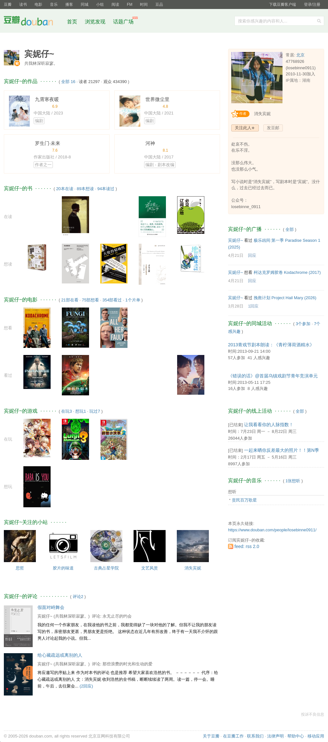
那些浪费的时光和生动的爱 (127, 664)
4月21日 (235, 255)
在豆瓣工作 (233, 736)
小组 (100, 4)
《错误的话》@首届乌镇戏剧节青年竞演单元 (273, 375)
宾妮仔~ (45, 616)
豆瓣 (8, 4)
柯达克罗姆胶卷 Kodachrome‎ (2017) (287, 272)
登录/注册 (312, 4)
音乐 (54, 4)
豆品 (159, 4)
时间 (144, 4)
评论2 (78, 596)
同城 (84, 4)
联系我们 (255, 736)
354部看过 (112, 300)
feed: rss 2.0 (246, 546)
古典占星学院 (106, 568)
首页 (72, 21)
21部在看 (69, 300)
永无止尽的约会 (117, 616)
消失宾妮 (192, 568)
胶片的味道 (63, 568)
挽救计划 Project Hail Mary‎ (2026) (285, 297)
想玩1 (80, 411)
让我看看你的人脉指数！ (268, 424)
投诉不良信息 (312, 714)
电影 (38, 4)
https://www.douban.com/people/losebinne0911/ (272, 529)
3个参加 (303, 323)
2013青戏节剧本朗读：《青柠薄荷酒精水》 (271, 344)
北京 (300, 55)
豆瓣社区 (33, 22)
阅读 (115, 4)
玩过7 (94, 411)
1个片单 (132, 300)
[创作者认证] (242, 114)
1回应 (253, 306)
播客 (69, 4)
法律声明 (275, 736)
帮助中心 (295, 736)
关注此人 (243, 127)
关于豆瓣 (211, 736)
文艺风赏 (149, 568)
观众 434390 (115, 81)
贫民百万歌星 (244, 500)
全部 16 (68, 81)
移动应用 (316, 736)
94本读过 (105, 188)
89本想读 (85, 188)
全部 (289, 229)
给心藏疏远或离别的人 (59, 655)
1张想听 (292, 480)
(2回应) (86, 686)
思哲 (20, 568)
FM (129, 4)
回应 (252, 255)
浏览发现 (96, 21)
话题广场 (123, 21)
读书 (23, 4)
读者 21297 (89, 81)
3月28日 (235, 306)
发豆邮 (273, 127)
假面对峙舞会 (50, 607)
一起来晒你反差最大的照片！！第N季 (281, 450)
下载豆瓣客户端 (282, 4)
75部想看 (90, 300)
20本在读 (64, 188)
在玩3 (66, 411)
